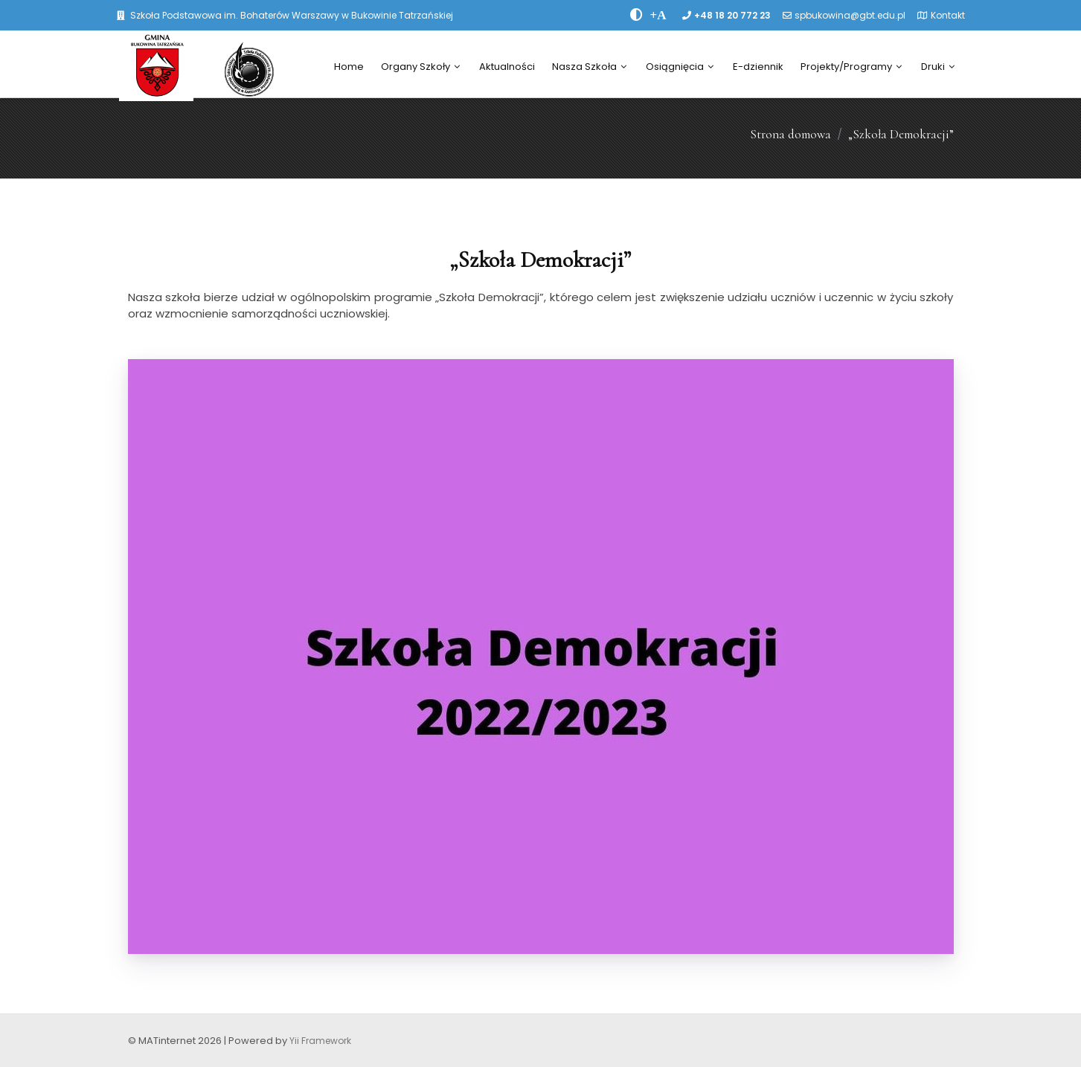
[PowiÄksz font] (658, 15)
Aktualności (507, 66)
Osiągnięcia (679, 66)
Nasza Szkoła (589, 66)
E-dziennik (758, 66)
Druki (938, 66)
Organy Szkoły (420, 66)
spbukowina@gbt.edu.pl (850, 15)
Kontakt (948, 15)
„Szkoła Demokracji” (901, 134)
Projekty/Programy (851, 66)
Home (349, 66)
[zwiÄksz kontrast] (636, 15)
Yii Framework (320, 1040)
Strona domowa (790, 134)
